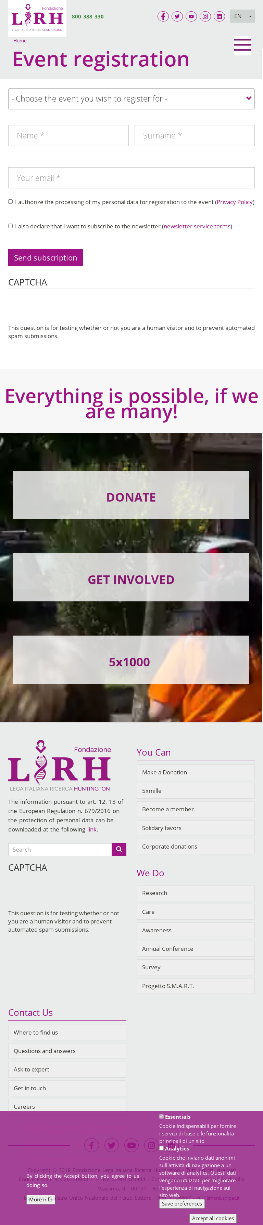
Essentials (177, 1116)
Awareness (157, 930)
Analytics (177, 1148)
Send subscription (45, 257)
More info (40, 1199)
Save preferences (182, 1203)
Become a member (168, 809)
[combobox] (131, 98)
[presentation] (60, 310)
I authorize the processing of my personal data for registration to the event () (131, 202)
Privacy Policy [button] (235, 202)
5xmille (152, 791)
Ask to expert (31, 1069)
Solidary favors (161, 828)
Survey (151, 967)
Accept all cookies (213, 1218)
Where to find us (36, 1032)
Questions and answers (45, 1051)
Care (148, 912)
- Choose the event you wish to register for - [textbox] (89, 98)
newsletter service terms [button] (197, 226)
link (92, 829)
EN (238, 16)
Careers (24, 1106)
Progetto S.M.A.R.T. (168, 986)
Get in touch (30, 1088)
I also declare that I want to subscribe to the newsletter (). (121, 226)
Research (154, 893)
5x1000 (129, 662)
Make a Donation (164, 772)
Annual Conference (167, 949)
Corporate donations (169, 846)
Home (20, 40)
